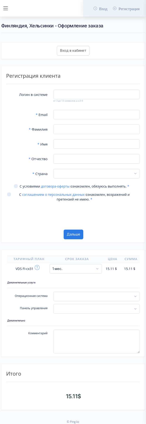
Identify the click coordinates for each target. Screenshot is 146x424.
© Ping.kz (73, 422)
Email (42, 114)
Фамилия (38, 129)
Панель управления (34, 308)
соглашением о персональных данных (53, 194)
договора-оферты (55, 186)
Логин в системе (33, 94)
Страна (40, 173)
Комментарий (38, 333)
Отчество (38, 158)
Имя (42, 144)
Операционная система (31, 296)
